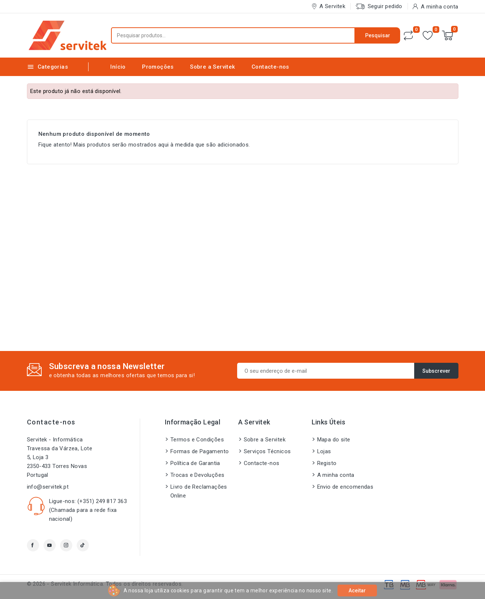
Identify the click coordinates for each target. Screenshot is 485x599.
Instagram (66, 545)
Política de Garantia (195, 463)
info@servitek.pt (48, 486)
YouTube (50, 545)
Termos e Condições (197, 439)
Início (117, 66)
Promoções (158, 66)
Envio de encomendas (345, 486)
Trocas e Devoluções (197, 475)
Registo (327, 463)
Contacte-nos (270, 66)
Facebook (33, 545)
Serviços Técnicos (267, 451)
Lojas (324, 451)
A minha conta (335, 475)
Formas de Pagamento (199, 451)
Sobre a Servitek (212, 66)
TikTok (83, 545)
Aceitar (357, 590)
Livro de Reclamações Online (198, 491)
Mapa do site (333, 439)
